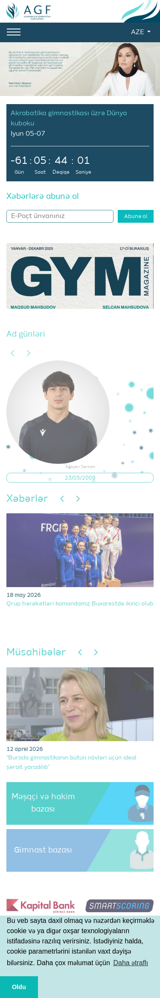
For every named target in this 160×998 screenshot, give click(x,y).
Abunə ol (135, 216)
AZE (138, 32)
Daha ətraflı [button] (130, 962)
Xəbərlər (27, 499)
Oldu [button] (19, 986)
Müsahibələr (36, 652)
